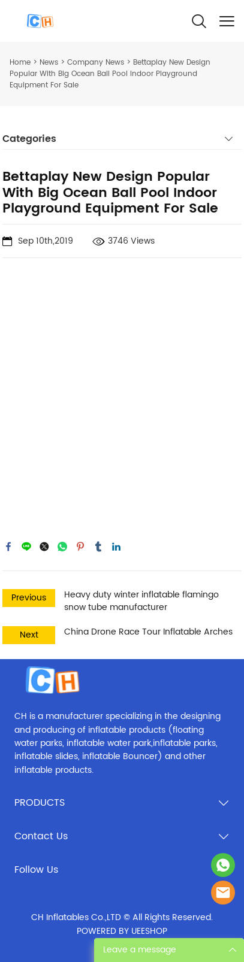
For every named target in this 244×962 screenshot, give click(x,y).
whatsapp (62, 547)
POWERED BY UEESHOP (122, 931)
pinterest (80, 547)
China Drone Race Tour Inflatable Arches (148, 632)
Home (20, 62)
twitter (44, 547)
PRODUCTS (39, 803)
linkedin (116, 547)
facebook (8, 547)
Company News (95, 62)
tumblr (98, 547)
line (26, 547)
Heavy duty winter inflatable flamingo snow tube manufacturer (141, 601)
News (49, 62)
